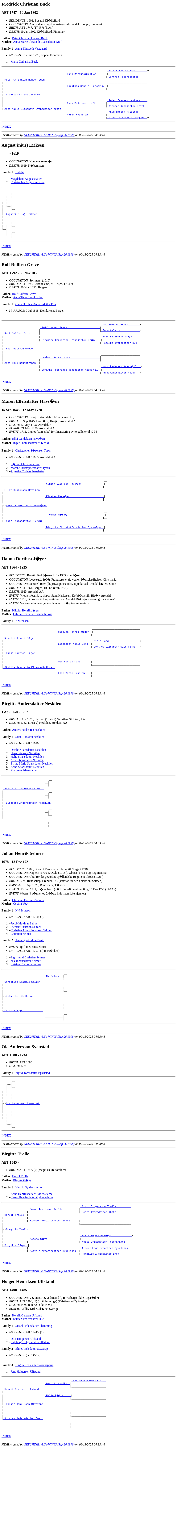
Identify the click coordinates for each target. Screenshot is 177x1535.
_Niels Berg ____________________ (116, 674)
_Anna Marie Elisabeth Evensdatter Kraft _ (33, 115)
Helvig (19, 180)
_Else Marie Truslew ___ (74, 712)
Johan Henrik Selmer (21, 1050)
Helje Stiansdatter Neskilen (27, 796)
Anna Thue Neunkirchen (28, 315)
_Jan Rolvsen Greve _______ (120, 343)
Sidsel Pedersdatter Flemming (33, 1402)
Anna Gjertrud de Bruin (29, 989)
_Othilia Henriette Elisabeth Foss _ (29, 705)
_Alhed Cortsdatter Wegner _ (127, 126)
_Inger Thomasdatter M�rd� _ (24, 551)
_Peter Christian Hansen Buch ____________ (33, 81)
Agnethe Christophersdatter (27, 497)
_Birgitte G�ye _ (15, 1319)
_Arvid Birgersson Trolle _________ (105, 1275)
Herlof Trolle (20, 1244)
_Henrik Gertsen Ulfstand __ (23, 1467)
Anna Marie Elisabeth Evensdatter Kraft (37, 41)
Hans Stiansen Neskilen (25, 792)
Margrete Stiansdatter (24, 809)
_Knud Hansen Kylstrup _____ (127, 119)
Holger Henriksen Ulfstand (25, 1484)
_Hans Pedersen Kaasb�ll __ (121, 391)
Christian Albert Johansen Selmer (31, 979)
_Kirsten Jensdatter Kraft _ (127, 112)
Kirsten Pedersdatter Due (28, 1395)
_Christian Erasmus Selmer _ (23, 1032)
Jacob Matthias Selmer (25, 972)
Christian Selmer (21, 982)
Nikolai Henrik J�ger (25, 642)
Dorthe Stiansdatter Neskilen (28, 789)
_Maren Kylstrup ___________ (85, 122)
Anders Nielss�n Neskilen (29, 769)
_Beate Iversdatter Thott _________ (105, 1281)
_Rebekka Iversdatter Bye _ (120, 364)
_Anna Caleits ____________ (120, 350)
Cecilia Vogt (20, 952)
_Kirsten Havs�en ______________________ (74, 523)
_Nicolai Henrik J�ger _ (74, 663)
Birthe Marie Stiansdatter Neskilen (32, 803)
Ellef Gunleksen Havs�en (28, 464)
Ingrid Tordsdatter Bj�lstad (32, 1131)
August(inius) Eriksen (22, 227)
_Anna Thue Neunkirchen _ (21, 388)
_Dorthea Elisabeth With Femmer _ (116, 681)
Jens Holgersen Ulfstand (25, 1447)
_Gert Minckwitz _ (57, 1460)
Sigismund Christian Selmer (28, 1006)
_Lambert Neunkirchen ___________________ (70, 381)
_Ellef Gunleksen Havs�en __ (24, 517)
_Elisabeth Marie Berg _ (74, 677)
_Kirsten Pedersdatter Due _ (23, 1502)
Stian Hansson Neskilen (29, 776)
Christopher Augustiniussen (27, 190)
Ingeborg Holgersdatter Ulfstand (30, 1418)
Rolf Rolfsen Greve (24, 312)
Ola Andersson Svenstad (23, 1167)
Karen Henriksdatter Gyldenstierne (32, 1265)
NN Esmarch (23, 959)
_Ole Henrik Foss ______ (74, 698)
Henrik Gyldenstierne (28, 1255)
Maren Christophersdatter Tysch (30, 493)
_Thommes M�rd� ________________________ (75, 544)
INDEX (6, 135)
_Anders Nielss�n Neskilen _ (24, 829)
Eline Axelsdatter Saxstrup (31, 1424)
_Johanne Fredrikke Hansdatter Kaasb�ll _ (70, 395)
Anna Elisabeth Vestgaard (31, 48)
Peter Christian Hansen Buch (29, 38)
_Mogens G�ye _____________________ (54, 1312)
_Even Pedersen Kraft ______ (85, 109)
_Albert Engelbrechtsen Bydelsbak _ (105, 1323)
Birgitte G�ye (22, 1248)
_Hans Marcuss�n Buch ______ (86, 74)
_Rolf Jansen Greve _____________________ (70, 346)
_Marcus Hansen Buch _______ (127, 71)
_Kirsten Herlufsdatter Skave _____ (53, 1292)
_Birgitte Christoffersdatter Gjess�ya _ (74, 558)
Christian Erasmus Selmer (28, 948)
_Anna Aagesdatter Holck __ (120, 398)
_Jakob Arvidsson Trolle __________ (53, 1278)
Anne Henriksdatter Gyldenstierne (31, 1262)
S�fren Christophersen (25, 490)
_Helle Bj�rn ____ (58, 1474)
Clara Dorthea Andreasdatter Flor (35, 322)
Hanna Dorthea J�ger (21, 688)
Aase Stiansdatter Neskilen (27, 799)
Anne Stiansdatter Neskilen (27, 806)
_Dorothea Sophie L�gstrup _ (86, 88)
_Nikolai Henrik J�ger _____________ (30, 670)
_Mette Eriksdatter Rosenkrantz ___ (105, 1316)
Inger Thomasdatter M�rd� (31, 468)
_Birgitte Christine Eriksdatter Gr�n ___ (70, 360)
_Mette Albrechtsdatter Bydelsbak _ (53, 1326)
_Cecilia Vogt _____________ (23, 1067)
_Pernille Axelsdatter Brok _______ (105, 1330)
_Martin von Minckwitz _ (89, 1457)
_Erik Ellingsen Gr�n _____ (121, 357)
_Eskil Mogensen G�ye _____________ (106, 1309)
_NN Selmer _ (54, 1026)
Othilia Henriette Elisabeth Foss (32, 645)
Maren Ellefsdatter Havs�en (26, 534)
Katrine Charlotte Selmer (26, 1013)
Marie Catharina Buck (24, 61)
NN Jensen (22, 652)
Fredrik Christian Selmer (26, 975)
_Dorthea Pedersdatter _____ (127, 78)
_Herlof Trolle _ (15, 1285)
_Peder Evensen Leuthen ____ (127, 105)
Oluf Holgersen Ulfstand (26, 1414)
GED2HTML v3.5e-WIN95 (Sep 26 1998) (49, 143)
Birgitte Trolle (18, 1302)
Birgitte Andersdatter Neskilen (29, 847)
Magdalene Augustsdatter (26, 187)
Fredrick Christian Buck (24, 98)
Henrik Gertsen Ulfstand (27, 1391)
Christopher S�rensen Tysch (33, 476)
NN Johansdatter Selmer (25, 1009)
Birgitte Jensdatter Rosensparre (34, 1441)
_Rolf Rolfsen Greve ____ (21, 353)
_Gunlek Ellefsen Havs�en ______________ (74, 510)
